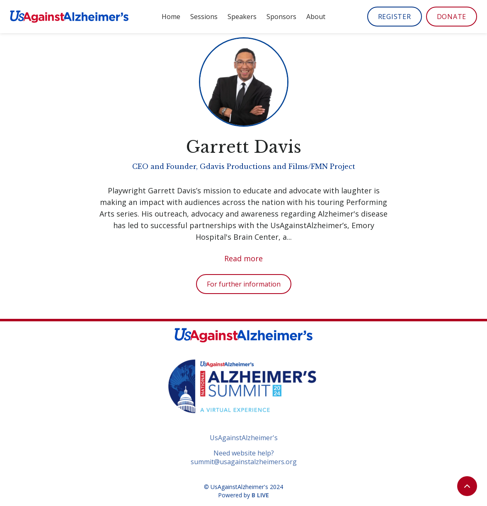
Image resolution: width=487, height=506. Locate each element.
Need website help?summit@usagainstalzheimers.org (244, 457)
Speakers (242, 16)
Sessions (204, 16)
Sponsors (281, 16)
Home (171, 16)
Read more (243, 258)
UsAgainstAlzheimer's (244, 438)
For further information (244, 284)
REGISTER (394, 16)
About (315, 16)
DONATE (452, 16)
